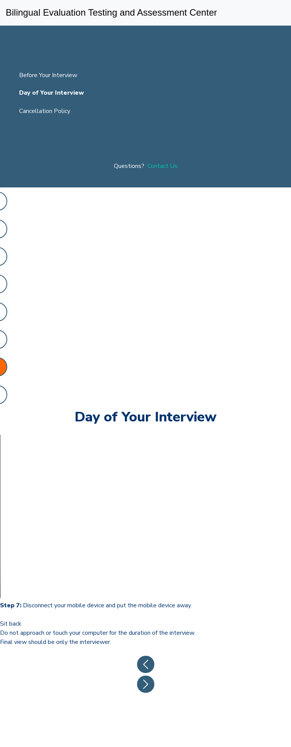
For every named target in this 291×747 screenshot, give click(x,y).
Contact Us (162, 166)
